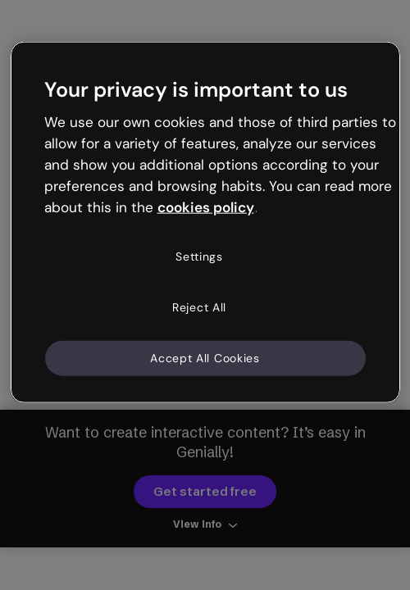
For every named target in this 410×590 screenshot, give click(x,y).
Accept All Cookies (205, 357)
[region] (205, 222)
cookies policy (205, 206)
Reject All (199, 307)
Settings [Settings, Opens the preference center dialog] (199, 256)
